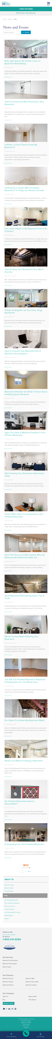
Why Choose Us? (10, 906)
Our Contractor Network (12, 903)
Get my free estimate (9, 935)
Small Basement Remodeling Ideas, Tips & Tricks (24, 597)
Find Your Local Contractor (26, 13)
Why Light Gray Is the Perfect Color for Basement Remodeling (23, 62)
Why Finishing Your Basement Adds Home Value (24, 474)
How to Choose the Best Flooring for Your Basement (24, 103)
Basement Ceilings (8, 982)
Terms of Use (26, 1026)
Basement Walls (30, 978)
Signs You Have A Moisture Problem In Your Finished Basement (25, 434)
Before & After (9, 888)
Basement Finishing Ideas (10, 963)
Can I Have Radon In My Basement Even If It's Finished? (26, 230)
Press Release (9, 891)
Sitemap (26, 1027)
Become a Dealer (9, 1003)
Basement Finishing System (10, 960)
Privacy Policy (26, 1024)
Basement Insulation (31, 985)
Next (29, 871)
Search (26, 32)
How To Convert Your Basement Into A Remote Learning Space (23, 352)
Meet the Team (9, 885)
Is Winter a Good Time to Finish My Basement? (21, 146)
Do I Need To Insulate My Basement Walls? (25, 720)
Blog (6, 895)
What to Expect (7, 967)
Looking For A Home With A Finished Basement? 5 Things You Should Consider (24, 189)
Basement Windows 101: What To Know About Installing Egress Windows (26, 393)
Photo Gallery (9, 915)
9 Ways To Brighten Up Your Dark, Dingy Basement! (23, 311)
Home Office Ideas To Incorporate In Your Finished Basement (24, 515)
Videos (7, 918)
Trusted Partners (10, 909)
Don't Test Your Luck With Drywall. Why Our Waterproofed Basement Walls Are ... (25, 556)
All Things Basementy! (11, 900)
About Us (9, 879)
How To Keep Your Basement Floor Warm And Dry (24, 270)
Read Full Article (8, 77)
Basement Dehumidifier (32, 982)
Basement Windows (8, 985)
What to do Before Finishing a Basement (24, 760)
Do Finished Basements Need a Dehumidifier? (20, 802)
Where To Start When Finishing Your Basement (21, 637)
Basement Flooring (8, 978)
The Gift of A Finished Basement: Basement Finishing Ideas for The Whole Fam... (25, 680)
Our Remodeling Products (12, 912)
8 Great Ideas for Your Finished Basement (24, 844)
